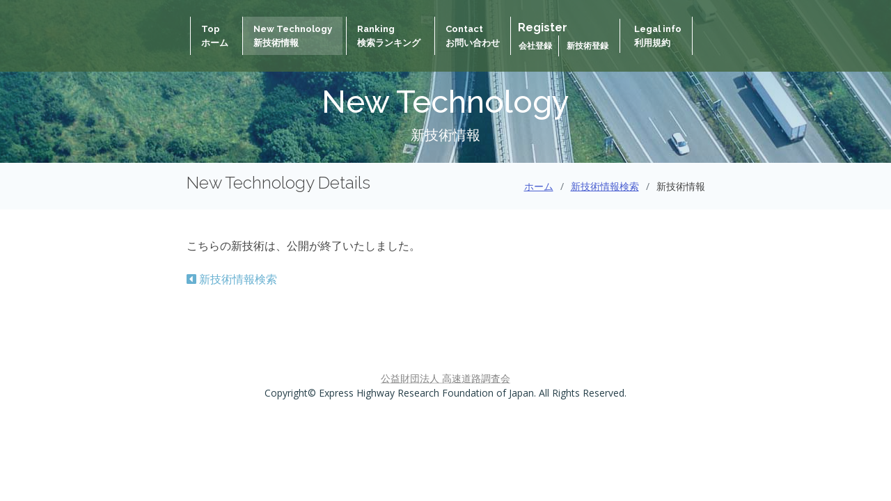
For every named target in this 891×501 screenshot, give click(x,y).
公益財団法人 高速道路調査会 (445, 378)
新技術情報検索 (605, 186)
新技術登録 (587, 46)
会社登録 (536, 46)
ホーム (538, 186)
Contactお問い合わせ (473, 36)
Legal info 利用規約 (657, 36)
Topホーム (214, 36)
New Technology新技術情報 (292, 36)
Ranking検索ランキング (388, 36)
